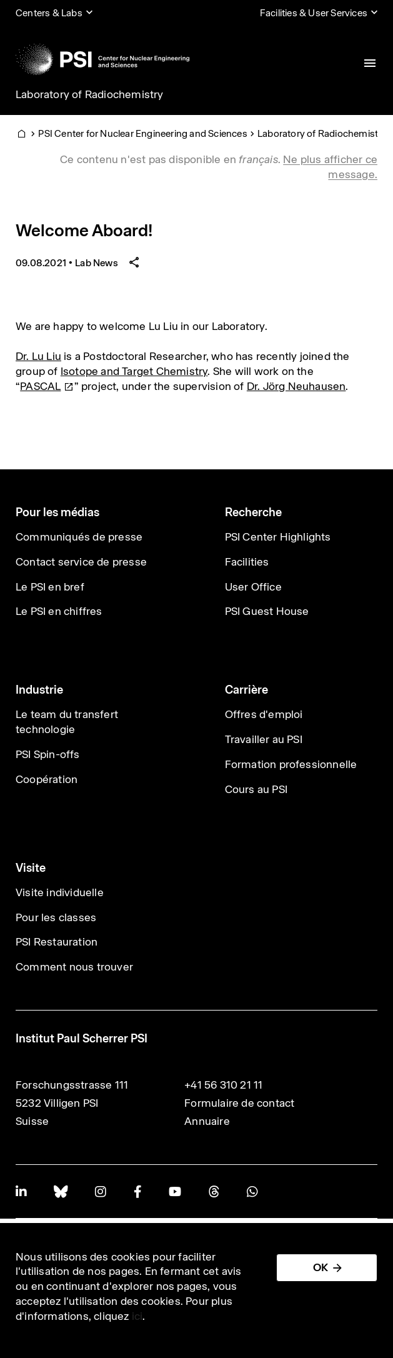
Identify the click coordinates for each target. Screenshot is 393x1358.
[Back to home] (102, 59)
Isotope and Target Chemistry (134, 371)
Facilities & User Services (313, 12)
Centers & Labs (49, 12)
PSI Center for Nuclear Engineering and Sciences (142, 133)
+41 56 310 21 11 (223, 1085)
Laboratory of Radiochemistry (90, 94)
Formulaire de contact (239, 1103)
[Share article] (134, 262)
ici (137, 1316)
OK (320, 1267)
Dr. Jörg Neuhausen (296, 386)
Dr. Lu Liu (38, 356)
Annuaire (207, 1121)
